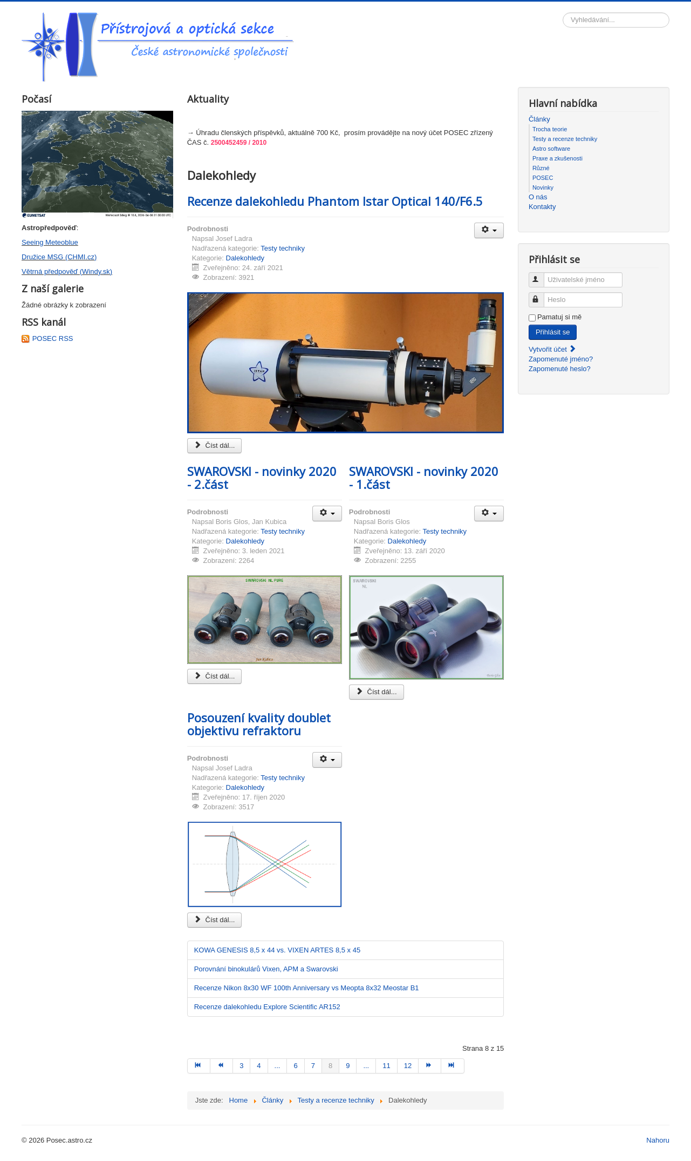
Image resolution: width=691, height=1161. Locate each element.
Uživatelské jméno (541, 275)
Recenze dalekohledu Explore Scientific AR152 (267, 1007)
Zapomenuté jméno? (561, 359)
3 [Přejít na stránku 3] (241, 1066)
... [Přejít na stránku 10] (366, 1066)
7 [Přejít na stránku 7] (313, 1066)
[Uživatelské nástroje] (489, 230)
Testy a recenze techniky (564, 139)
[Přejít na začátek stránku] (198, 1065)
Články (539, 119)
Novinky (542, 187)
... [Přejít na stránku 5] (277, 1066)
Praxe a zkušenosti (557, 158)
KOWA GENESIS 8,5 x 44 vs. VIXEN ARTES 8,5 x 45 (277, 950)
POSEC (542, 178)
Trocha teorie (549, 129)
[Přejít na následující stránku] (430, 1065)
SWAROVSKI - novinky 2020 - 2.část (262, 477)
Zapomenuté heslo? (560, 369)
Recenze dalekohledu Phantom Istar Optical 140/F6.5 (335, 201)
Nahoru (657, 1140)
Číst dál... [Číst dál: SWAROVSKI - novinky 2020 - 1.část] (376, 692)
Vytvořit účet (553, 349)
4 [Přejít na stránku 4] (259, 1066)
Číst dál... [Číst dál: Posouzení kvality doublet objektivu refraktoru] (214, 920)
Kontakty (542, 207)
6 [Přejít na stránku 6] (295, 1066)
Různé (541, 168)
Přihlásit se (553, 332)
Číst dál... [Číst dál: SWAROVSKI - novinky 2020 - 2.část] (214, 676)
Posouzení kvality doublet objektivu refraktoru (259, 724)
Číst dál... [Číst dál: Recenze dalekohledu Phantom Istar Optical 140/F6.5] (214, 445)
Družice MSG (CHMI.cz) (59, 257)
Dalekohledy (245, 258)
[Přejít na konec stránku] (452, 1065)
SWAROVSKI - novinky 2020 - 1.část (423, 477)
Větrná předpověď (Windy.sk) (67, 271)
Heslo (541, 295)
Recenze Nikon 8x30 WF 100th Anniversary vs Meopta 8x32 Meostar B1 (306, 988)
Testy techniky (283, 248)
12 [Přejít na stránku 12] (408, 1066)
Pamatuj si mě (559, 317)
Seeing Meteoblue (50, 242)
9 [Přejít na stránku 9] (348, 1066)
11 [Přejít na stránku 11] (386, 1066)
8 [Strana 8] (330, 1066)
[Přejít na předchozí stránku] (221, 1065)
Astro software (551, 148)
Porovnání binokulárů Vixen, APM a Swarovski (266, 969)
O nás (538, 197)
